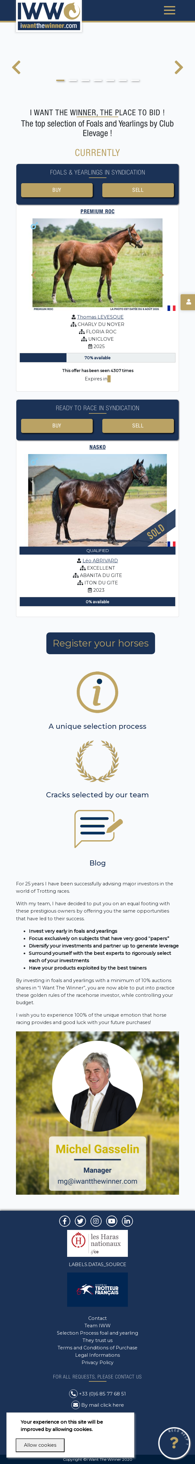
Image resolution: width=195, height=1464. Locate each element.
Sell (138, 190)
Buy (57, 190)
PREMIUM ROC (98, 211)
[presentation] (16, 71)
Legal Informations (97, 1355)
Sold (156, 531)
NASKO (98, 447)
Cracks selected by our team (97, 795)
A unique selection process (97, 726)
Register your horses (101, 643)
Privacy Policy (97, 1362)
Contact (97, 1318)
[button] (60, 80)
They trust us (97, 1340)
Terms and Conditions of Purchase (97, 1348)
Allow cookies (40, 1445)
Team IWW (97, 1326)
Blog (98, 863)
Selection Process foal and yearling (97, 1333)
